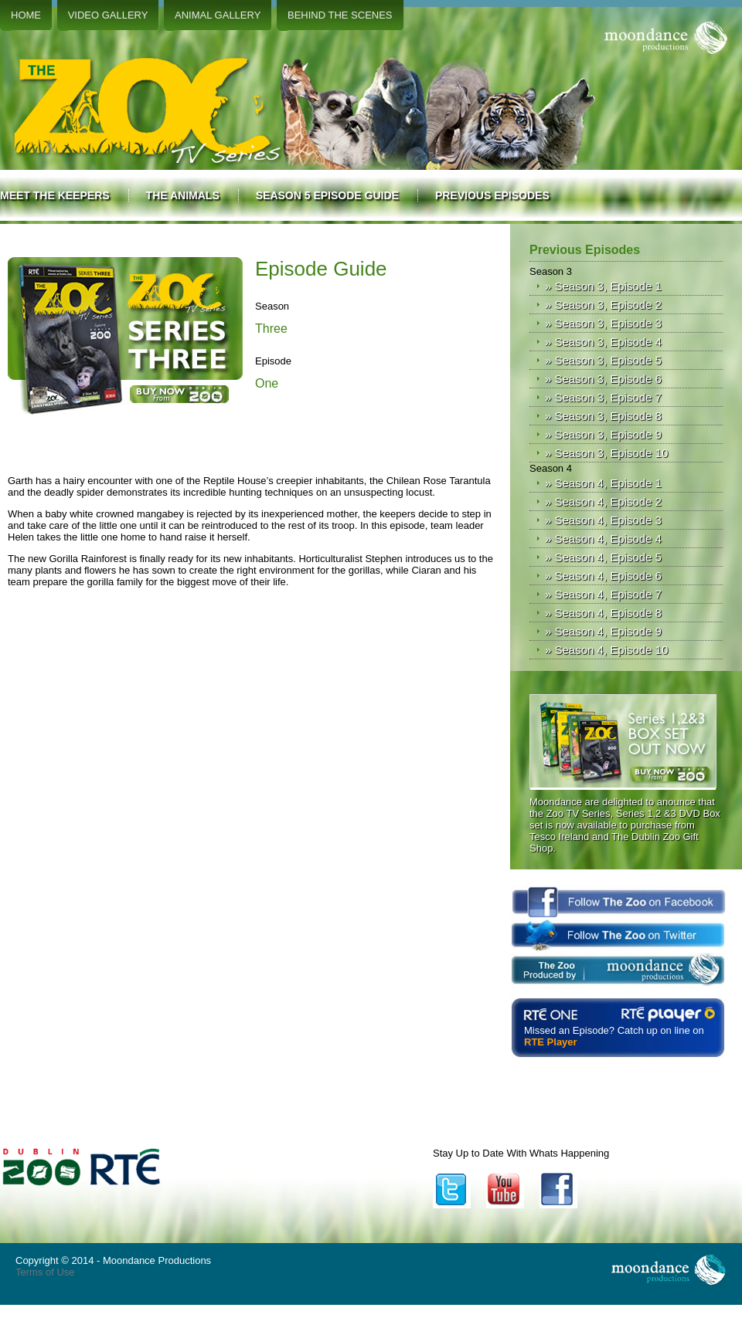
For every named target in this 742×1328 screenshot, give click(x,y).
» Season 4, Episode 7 (603, 594)
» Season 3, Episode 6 (603, 378)
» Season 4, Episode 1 (603, 483)
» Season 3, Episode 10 (606, 452)
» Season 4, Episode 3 (603, 520)
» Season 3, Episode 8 (603, 415)
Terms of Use (45, 1272)
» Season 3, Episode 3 (603, 323)
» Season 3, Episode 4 (603, 341)
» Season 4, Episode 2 (603, 501)
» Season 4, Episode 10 (606, 649)
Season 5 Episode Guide (327, 195)
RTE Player (550, 1042)
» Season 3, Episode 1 (603, 286)
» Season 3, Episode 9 (603, 434)
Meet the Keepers (55, 195)
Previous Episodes (492, 195)
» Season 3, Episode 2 (603, 304)
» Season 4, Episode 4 (603, 538)
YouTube (505, 1189)
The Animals (183, 195)
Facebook (558, 1189)
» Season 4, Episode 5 (603, 557)
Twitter (452, 1189)
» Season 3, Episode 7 (603, 397)
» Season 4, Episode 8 (603, 612)
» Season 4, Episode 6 (603, 575)
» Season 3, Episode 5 (603, 360)
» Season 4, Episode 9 (603, 631)
